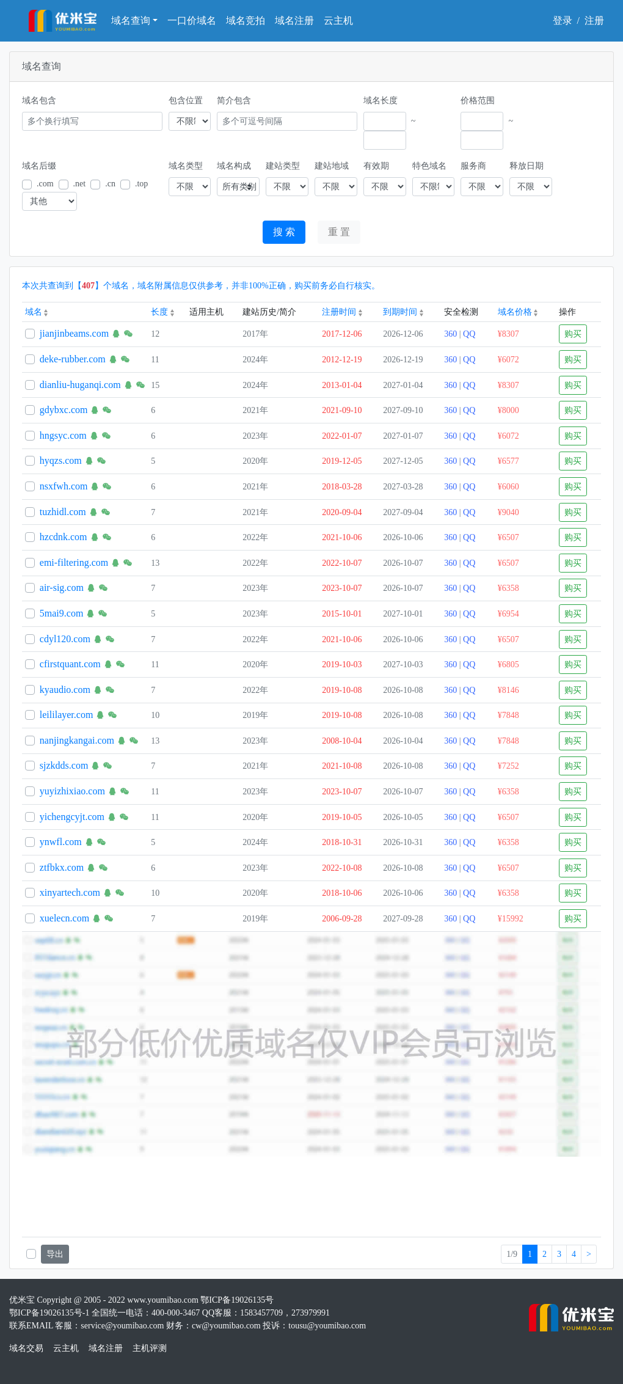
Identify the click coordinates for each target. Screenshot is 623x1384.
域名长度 (380, 100)
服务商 (473, 165)
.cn (110, 183)
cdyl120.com (65, 639)
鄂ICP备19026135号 (237, 1300)
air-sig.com (62, 587)
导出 (55, 1254)
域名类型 (186, 165)
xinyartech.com (70, 892)
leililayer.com (66, 714)
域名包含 (39, 100)
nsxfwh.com (64, 486)
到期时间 (403, 312)
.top (141, 183)
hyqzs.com (61, 460)
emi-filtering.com (74, 562)
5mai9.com (62, 613)
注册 (594, 20)
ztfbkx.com (62, 867)
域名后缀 (39, 165)
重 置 (339, 232)
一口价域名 (191, 20)
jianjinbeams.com (74, 333)
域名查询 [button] (130, 20)
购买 (572, 334)
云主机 (338, 20)
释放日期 (526, 165)
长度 (162, 312)
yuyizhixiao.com (72, 791)
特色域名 (429, 165)
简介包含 (234, 100)
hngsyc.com (63, 435)
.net (79, 183)
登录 (562, 20)
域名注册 (294, 20)
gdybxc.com (64, 410)
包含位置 (186, 100)
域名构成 (234, 165)
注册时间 (342, 312)
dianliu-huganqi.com (80, 384)
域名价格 (518, 312)
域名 (36, 312)
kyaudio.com (65, 689)
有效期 (376, 165)
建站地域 (332, 165)
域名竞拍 (245, 20)
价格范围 (478, 100)
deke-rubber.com (73, 359)
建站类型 (283, 165)
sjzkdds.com (64, 765)
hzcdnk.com (63, 537)
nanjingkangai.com (77, 740)
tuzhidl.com (63, 512)
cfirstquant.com (70, 664)
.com (45, 183)
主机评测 (150, 1348)
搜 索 (284, 232)
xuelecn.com (64, 918)
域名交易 (26, 1348)
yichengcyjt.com (72, 816)
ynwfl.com (61, 842)
